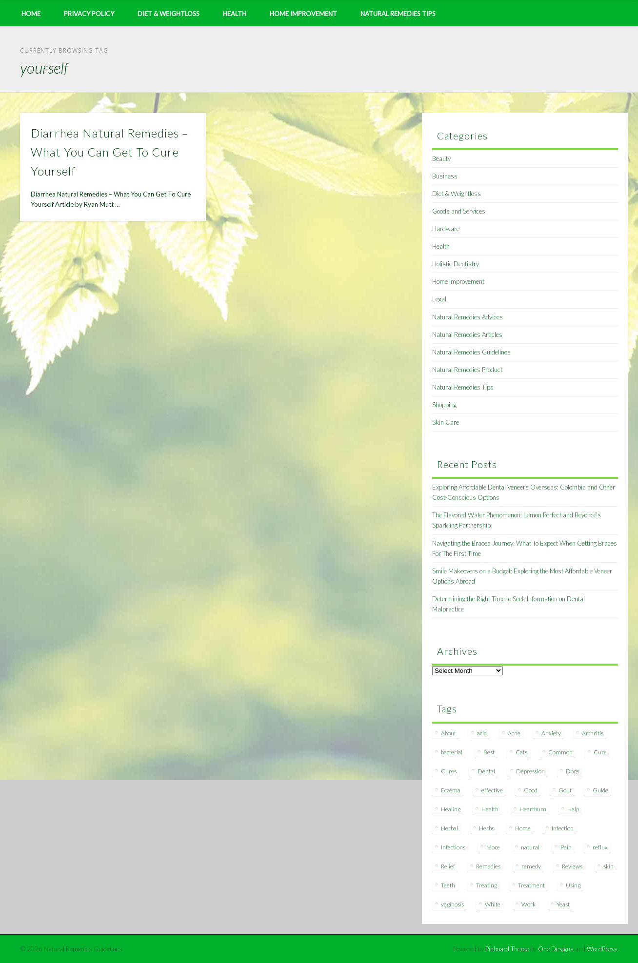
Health (234, 14)
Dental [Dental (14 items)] (486, 771)
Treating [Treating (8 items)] (486, 885)
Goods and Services (458, 211)
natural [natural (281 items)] (530, 847)
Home (30, 14)
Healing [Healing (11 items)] (450, 809)
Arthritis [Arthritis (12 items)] (592, 733)
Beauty (441, 158)
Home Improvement (303, 14)
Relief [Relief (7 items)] (448, 866)
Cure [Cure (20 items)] (600, 752)
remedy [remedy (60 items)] (531, 866)
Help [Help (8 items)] (573, 809)
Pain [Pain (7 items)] (566, 847)
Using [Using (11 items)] (573, 885)
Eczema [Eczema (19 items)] (450, 790)
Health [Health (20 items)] (489, 809)
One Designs (556, 949)
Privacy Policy (89, 14)
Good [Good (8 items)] (531, 790)
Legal (439, 299)
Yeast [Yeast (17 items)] (563, 904)
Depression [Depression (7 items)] (530, 771)
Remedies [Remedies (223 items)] (488, 866)
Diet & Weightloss (168, 14)
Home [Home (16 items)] (523, 828)
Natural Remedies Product (467, 369)
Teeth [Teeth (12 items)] (448, 885)
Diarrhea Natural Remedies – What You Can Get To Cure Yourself (110, 152)
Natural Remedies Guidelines (471, 352)
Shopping (444, 405)
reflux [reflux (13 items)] (600, 847)
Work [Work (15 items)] (528, 904)
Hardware (445, 229)
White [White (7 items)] (492, 904)
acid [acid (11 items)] (482, 733)
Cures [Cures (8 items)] (449, 771)
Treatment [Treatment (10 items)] (531, 885)
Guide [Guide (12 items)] (600, 790)
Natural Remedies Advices (467, 317)
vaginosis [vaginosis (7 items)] (452, 904)
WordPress (602, 949)
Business (445, 176)
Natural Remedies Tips (398, 14)
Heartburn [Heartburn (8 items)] (532, 809)
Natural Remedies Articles (467, 334)
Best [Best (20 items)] (489, 752)
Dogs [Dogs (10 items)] (572, 771)
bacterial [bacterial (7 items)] (451, 752)
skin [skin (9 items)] (608, 866)
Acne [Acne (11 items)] (514, 733)
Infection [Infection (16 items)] (563, 828)
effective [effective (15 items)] (492, 790)
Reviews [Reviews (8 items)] (572, 866)
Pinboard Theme (507, 949)
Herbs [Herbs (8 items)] (486, 828)
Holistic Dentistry (455, 264)
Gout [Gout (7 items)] (565, 790)
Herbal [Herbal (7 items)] (449, 828)
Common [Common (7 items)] (560, 752)
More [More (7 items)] (493, 847)
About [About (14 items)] (448, 733)
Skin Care (445, 422)
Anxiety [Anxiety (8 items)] (551, 733)
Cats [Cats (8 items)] (521, 752)
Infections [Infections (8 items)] (453, 847)
